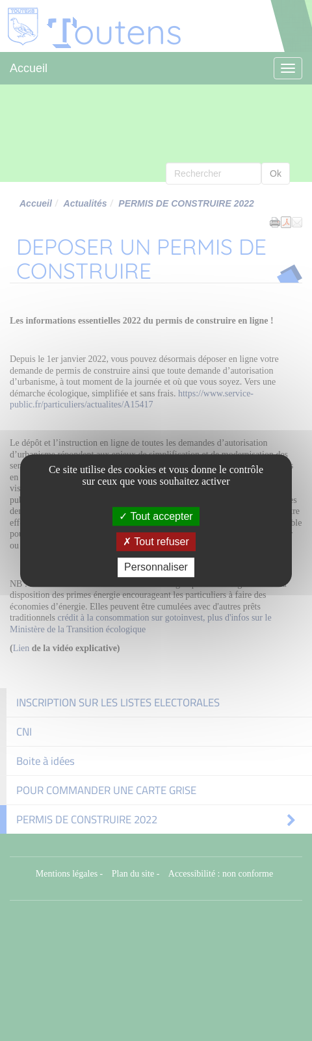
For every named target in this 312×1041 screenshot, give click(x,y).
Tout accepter (155, 516)
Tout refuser (156, 541)
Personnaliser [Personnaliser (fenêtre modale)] (156, 567)
